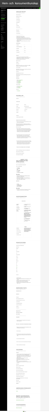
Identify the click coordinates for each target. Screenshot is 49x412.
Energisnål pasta (21, 288)
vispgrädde (19, 80)
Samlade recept (21, 11)
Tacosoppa (19, 349)
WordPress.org (2, 48)
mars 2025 (2, 36)
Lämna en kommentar (23, 289)
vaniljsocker (19, 82)
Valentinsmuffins (21, 196)
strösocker (19, 81)
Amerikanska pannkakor (23, 388)
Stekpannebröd (21, 404)
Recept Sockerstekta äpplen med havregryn (23, 396)
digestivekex (18, 90)
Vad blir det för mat (3, 8)
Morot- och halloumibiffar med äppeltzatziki (22, 160)
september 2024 (2, 39)
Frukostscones (21, 242)
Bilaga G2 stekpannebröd (19, 407)
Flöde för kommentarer (3, 47)
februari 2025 (2, 37)
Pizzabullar (19, 95)
